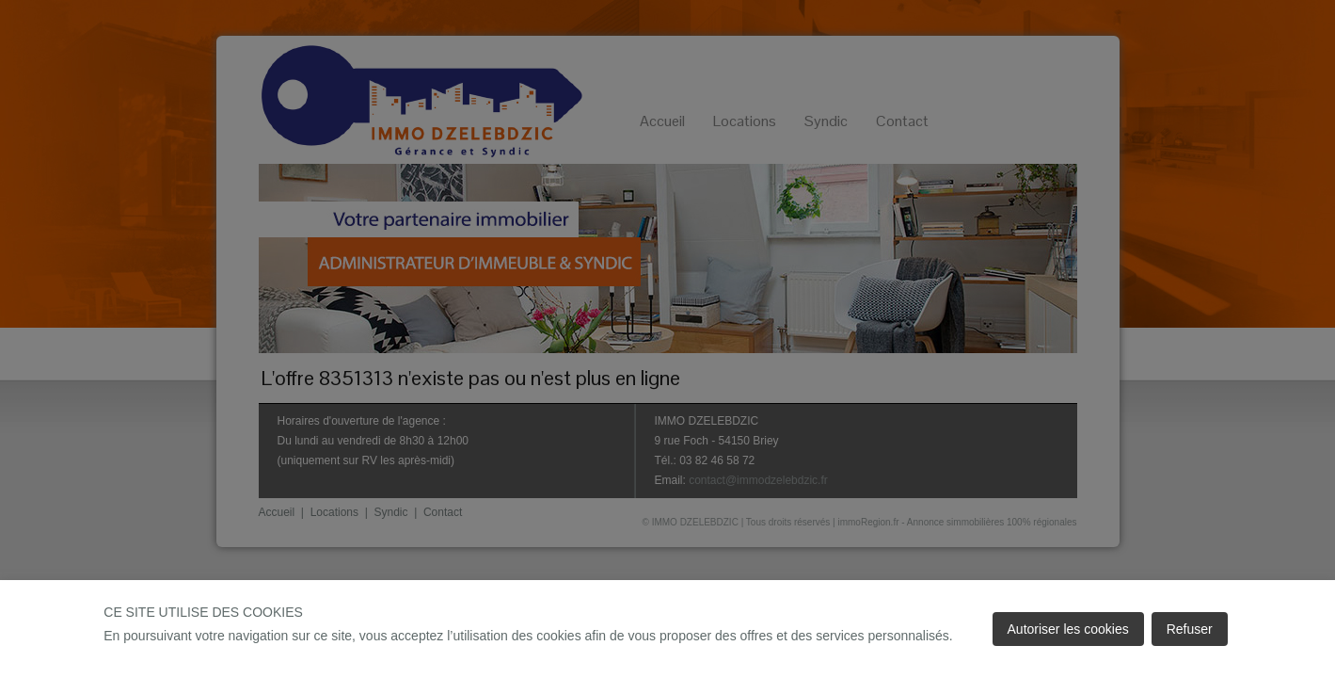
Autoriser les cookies (1068, 629)
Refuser (1190, 629)
